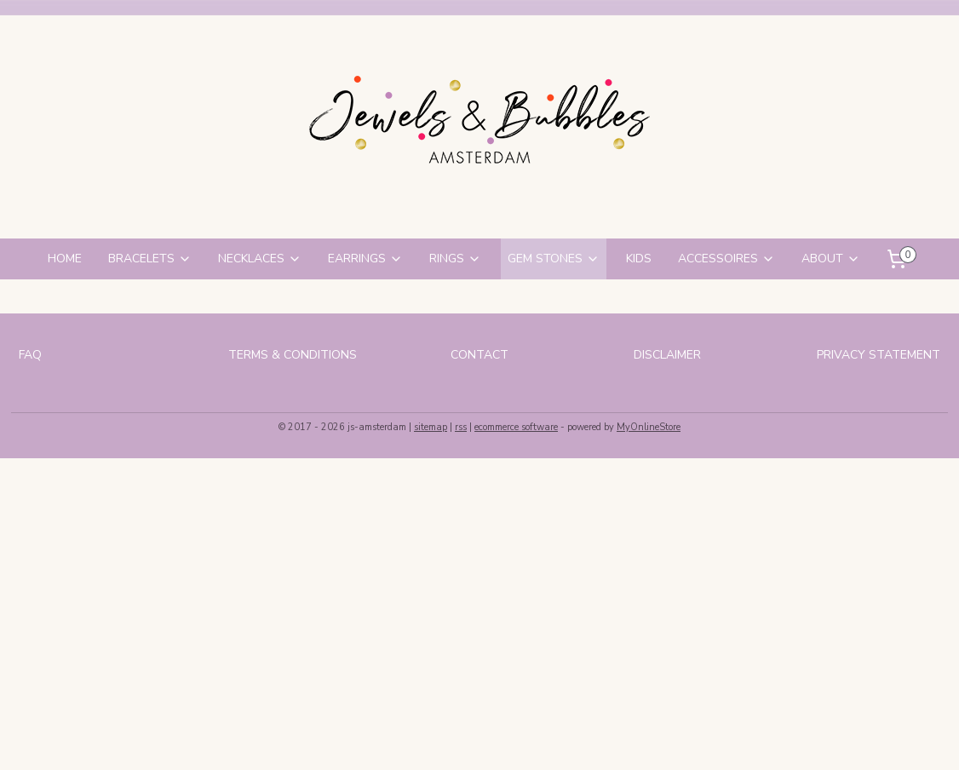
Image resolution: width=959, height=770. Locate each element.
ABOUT (830, 258)
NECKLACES (259, 258)
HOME (65, 258)
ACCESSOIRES (726, 258)
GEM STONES (554, 258)
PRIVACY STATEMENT (878, 355)
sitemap (430, 427)
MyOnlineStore (648, 427)
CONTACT (479, 355)
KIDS (639, 258)
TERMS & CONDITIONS (292, 355)
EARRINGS (365, 258)
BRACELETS (150, 258)
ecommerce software (516, 427)
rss (461, 427)
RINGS (455, 258)
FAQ (30, 355)
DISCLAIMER (667, 355)
